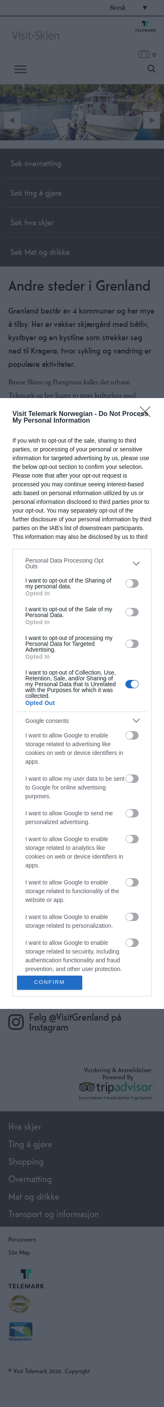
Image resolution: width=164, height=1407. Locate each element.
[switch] (132, 583)
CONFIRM (49, 982)
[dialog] (82, 703)
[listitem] (82, 563)
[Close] (148, 414)
